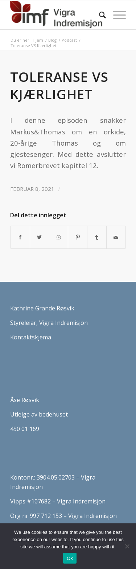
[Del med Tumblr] (96, 237)
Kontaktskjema (30, 337)
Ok (70, 558)
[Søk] (99, 14)
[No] (127, 546)
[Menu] (116, 14)
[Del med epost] (116, 237)
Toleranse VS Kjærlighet (59, 85)
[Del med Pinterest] (77, 237)
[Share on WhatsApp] (58, 237)
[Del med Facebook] (20, 237)
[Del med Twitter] (39, 237)
